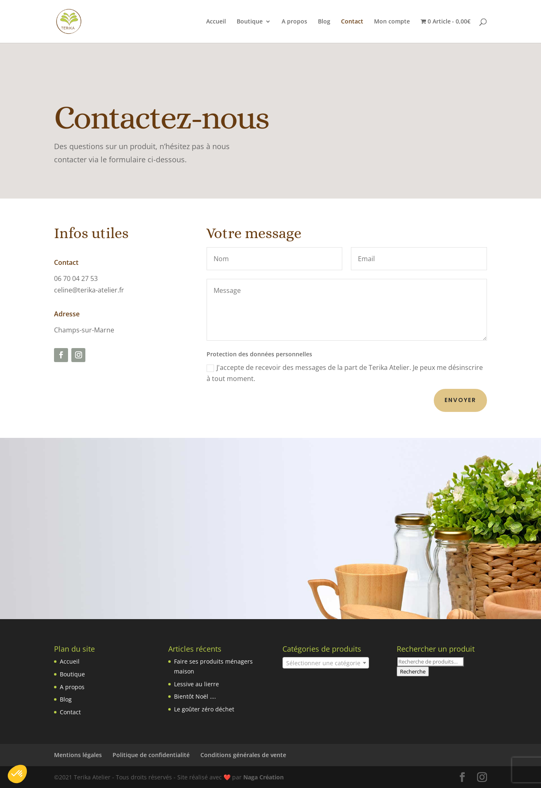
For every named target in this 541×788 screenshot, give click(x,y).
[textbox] (326, 663)
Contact (352, 22)
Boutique (250, 22)
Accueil (216, 22)
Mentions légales (78, 755)
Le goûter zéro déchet (204, 709)
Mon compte (392, 22)
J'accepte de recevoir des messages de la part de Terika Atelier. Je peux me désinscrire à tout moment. (345, 373)
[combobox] (325, 663)
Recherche (413, 671)
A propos (294, 22)
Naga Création (263, 777)
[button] (17, 774)
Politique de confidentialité (151, 755)
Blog (324, 22)
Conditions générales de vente (243, 755)
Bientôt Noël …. (195, 696)
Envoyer (460, 400)
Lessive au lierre (196, 684)
